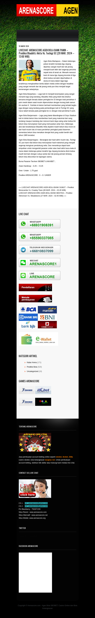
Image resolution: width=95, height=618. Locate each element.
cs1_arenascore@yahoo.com (36, 503)
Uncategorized (32, 371)
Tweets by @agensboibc (28, 536)
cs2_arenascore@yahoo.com (36, 506)
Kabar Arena (32, 362)
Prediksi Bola (32, 367)
